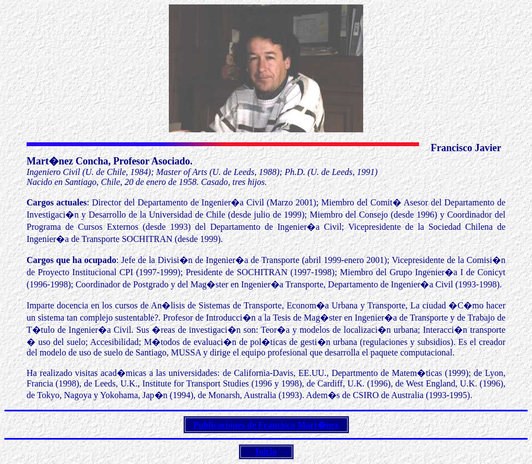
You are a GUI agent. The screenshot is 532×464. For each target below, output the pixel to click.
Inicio (266, 451)
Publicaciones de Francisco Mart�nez (266, 425)
